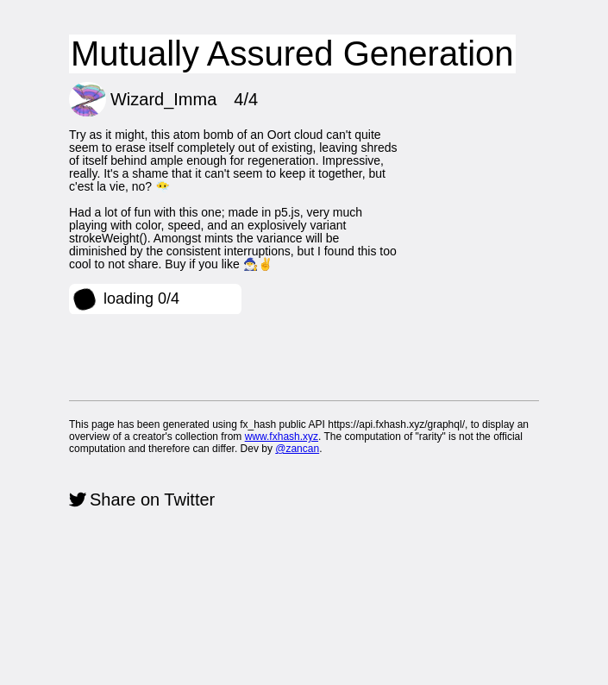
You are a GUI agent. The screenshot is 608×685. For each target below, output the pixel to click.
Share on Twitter (152, 499)
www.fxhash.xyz (281, 436)
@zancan (297, 449)
